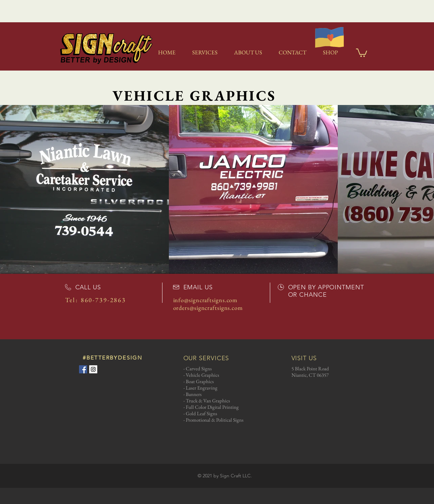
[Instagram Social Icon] (93, 369)
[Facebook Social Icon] (83, 369)
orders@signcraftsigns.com (208, 308)
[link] (361, 52)
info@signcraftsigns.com (205, 300)
